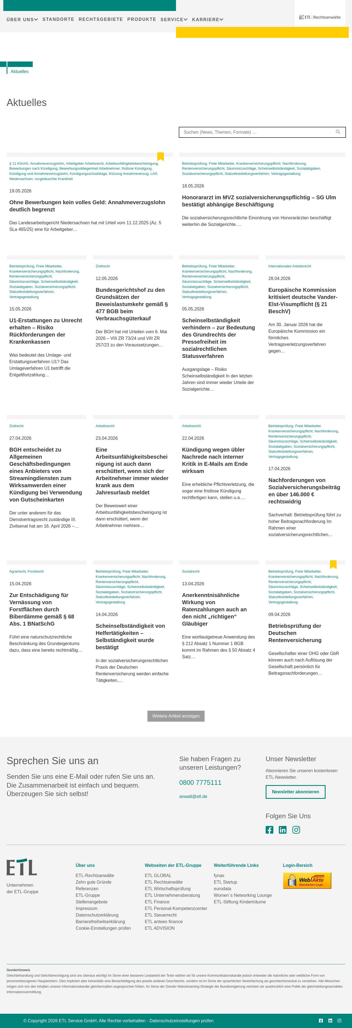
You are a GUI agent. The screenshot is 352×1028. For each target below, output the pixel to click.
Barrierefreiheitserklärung (100, 921)
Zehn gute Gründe (93, 882)
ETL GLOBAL (158, 875)
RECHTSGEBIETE (101, 19)
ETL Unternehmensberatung (172, 895)
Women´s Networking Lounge (243, 895)
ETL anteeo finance (164, 921)
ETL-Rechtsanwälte (95, 875)
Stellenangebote (92, 902)
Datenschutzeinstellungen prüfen (181, 1020)
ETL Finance (157, 902)
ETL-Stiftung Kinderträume (240, 902)
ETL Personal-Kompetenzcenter (176, 908)
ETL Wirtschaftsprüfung (168, 888)
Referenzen (87, 888)
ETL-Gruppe (88, 895)
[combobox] (262, 132)
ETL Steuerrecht (161, 915)
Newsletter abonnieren (295, 791)
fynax (219, 875)
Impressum (86, 908)
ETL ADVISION (160, 928)
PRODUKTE (141, 19)
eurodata (222, 888)
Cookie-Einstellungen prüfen (103, 928)
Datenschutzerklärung (97, 915)
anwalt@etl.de (193, 796)
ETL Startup (225, 882)
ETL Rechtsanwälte (164, 882)
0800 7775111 (200, 782)
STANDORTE (59, 19)
